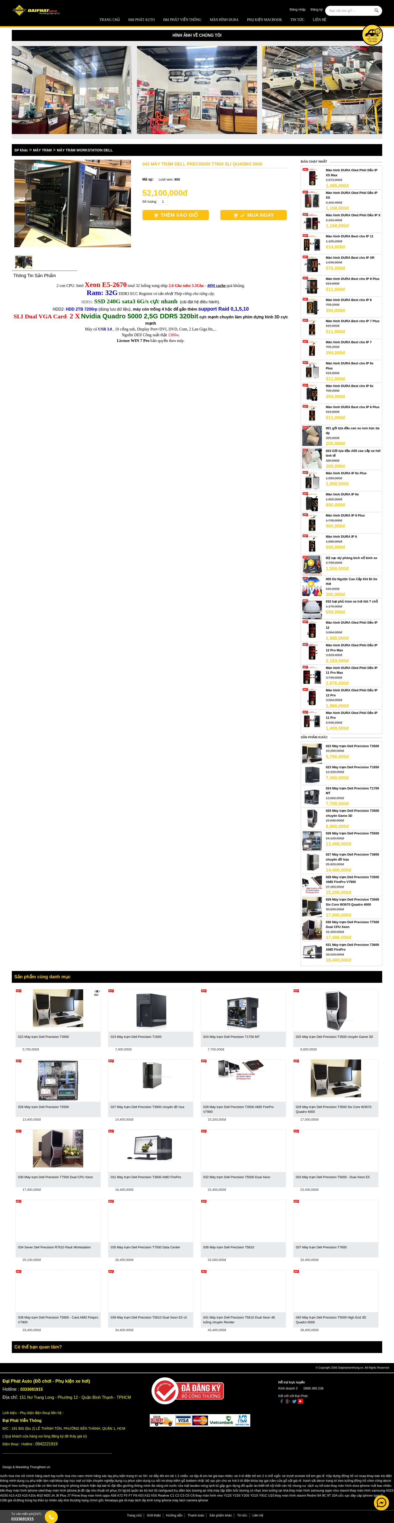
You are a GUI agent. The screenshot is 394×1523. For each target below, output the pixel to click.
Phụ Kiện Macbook (264, 20)
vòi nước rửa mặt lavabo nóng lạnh (189, 1486)
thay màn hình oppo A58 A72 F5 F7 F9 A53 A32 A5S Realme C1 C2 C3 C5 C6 (137, 1495)
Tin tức (297, 20)
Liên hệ (319, 20)
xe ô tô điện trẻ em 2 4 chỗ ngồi (257, 1476)
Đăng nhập (298, 9)
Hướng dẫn (174, 1515)
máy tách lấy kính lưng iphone (149, 1500)
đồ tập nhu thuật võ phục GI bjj (103, 1490)
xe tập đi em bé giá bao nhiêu (211, 1476)
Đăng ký (317, 9)
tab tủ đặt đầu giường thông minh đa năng (132, 1486)
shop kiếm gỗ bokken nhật (185, 1481)
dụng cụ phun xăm (128, 1481)
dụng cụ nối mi (154, 1481)
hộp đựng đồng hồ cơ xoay (346, 1476)
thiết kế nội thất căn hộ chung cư (282, 1486)
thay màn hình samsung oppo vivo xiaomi (319, 1490)
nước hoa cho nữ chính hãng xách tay (27, 1476)
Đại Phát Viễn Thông (182, 20)
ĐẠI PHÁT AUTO (141, 20)
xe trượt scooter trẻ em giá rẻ (303, 1476)
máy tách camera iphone (190, 1500)
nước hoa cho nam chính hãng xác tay (84, 1476)
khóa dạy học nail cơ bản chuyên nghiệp (85, 1481)
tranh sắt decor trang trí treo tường (328, 1481)
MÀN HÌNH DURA (224, 20)
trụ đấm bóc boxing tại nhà (193, 1490)
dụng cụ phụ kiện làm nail (36, 1481)
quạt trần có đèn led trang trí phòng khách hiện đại (64, 1486)
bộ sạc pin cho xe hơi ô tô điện (228, 1481)
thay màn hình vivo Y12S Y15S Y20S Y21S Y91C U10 (234, 1495)
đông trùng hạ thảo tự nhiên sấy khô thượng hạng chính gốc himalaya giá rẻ (72, 1500)
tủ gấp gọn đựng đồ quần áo (237, 1486)
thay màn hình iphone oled (25, 1490)
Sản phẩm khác (220, 1515)
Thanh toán (196, 1515)
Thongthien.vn (40, 1467)
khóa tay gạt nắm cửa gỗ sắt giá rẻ (276, 1481)
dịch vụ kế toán (319, 1486)
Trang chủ (110, 20)
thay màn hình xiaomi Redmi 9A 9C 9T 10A (306, 1495)
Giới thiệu (154, 1515)
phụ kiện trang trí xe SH (130, 1476)
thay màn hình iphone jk (62, 1490)
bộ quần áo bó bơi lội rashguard (150, 1490)
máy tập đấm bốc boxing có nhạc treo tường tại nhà (250, 1490)
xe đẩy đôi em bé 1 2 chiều (168, 1476)
